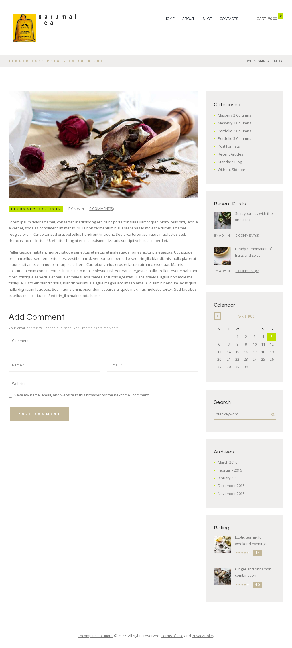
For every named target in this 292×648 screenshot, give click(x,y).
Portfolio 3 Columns (235, 138)
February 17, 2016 (37, 208)
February (230, 470)
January (229, 478)
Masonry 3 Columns (235, 122)
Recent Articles (230, 154)
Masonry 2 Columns (235, 115)
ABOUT (188, 19)
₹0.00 (272, 19)
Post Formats (229, 146)
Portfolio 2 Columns (235, 130)
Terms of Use (172, 636)
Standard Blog (269, 61)
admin (82, 208)
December (231, 486)
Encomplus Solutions (95, 636)
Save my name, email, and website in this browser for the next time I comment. (81, 397)
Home (169, 19)
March (228, 462)
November (231, 493)
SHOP (207, 19)
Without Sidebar (232, 169)
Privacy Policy (204, 636)
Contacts (229, 19)
